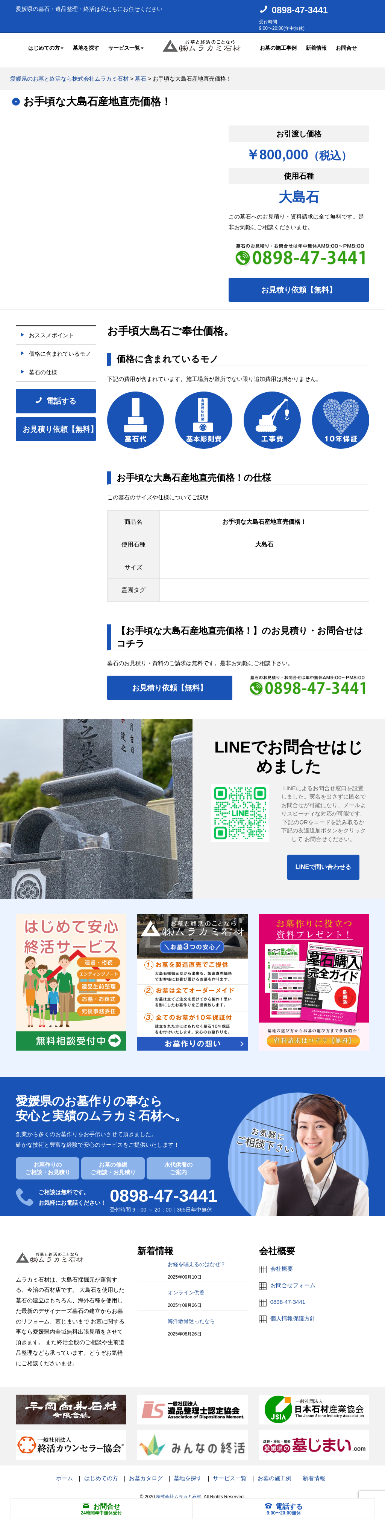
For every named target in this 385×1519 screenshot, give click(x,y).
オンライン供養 (186, 1286)
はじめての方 (101, 1471)
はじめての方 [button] (46, 47)
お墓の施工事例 (278, 47)
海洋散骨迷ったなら (191, 1314)
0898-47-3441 (300, 10)
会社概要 (281, 1262)
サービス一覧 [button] (126, 47)
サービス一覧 (230, 1471)
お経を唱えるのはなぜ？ (197, 1257)
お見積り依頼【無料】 (298, 283)
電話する (284, 1506)
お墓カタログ (146, 1471)
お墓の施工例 (274, 1471)
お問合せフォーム (292, 1278)
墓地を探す (86, 47)
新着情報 (316, 47)
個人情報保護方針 (292, 1311)
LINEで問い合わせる (323, 860)
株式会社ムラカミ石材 (178, 1490)
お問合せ (346, 47)
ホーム (64, 1471)
